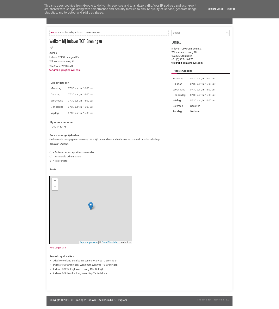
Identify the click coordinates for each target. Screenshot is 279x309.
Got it (231, 9)
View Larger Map (57, 248)
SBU (113, 300)
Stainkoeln (104, 300)
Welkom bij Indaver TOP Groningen (75, 40)
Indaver (92, 300)
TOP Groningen (78, 300)
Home (54, 32)
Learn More (215, 9)
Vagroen (122, 300)
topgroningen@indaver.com (65, 70)
